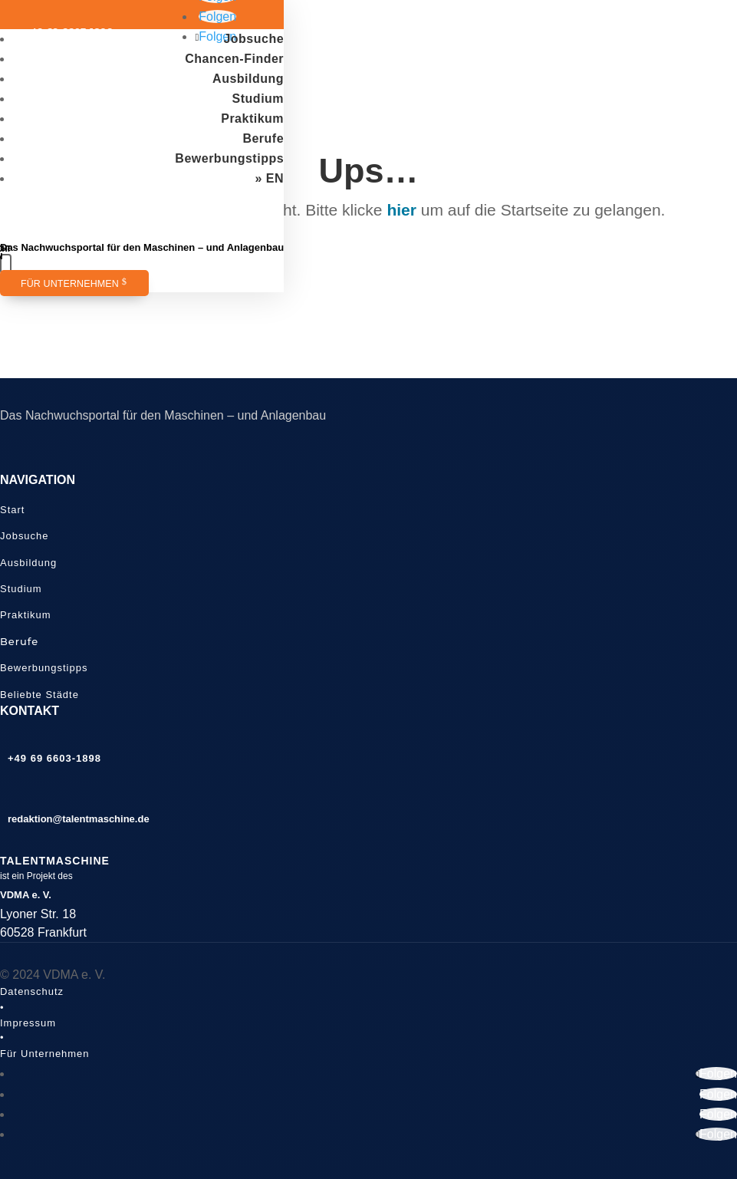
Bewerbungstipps (229, 158)
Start (12, 509)
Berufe (263, 138)
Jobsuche (253, 38)
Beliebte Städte (39, 694)
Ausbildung (248, 78)
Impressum (28, 1023)
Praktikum (252, 118)
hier (401, 210)
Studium (258, 98)
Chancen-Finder (234, 58)
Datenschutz (32, 991)
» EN (270, 178)
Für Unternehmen (70, 283)
